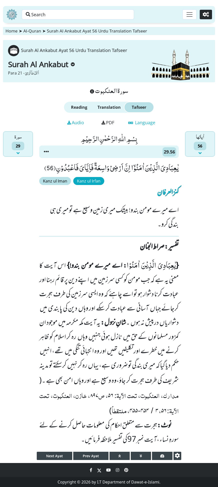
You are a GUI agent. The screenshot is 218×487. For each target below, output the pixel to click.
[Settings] (205, 14)
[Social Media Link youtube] (109, 470)
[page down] (141, 455)
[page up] (119, 455)
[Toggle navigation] (189, 14)
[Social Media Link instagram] (118, 470)
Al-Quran (32, 31)
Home (12, 31)
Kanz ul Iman (55, 181)
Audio (75, 123)
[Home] (12, 14)
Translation (109, 107)
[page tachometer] (162, 455)
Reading (79, 107)
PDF (108, 123)
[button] (46, 151)
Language (141, 123)
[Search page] (78, 14)
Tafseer (139, 107)
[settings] (177, 455)
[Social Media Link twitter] (99, 470)
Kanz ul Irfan (88, 181)
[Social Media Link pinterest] (126, 470)
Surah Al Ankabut (41, 64)
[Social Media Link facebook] (91, 470)
